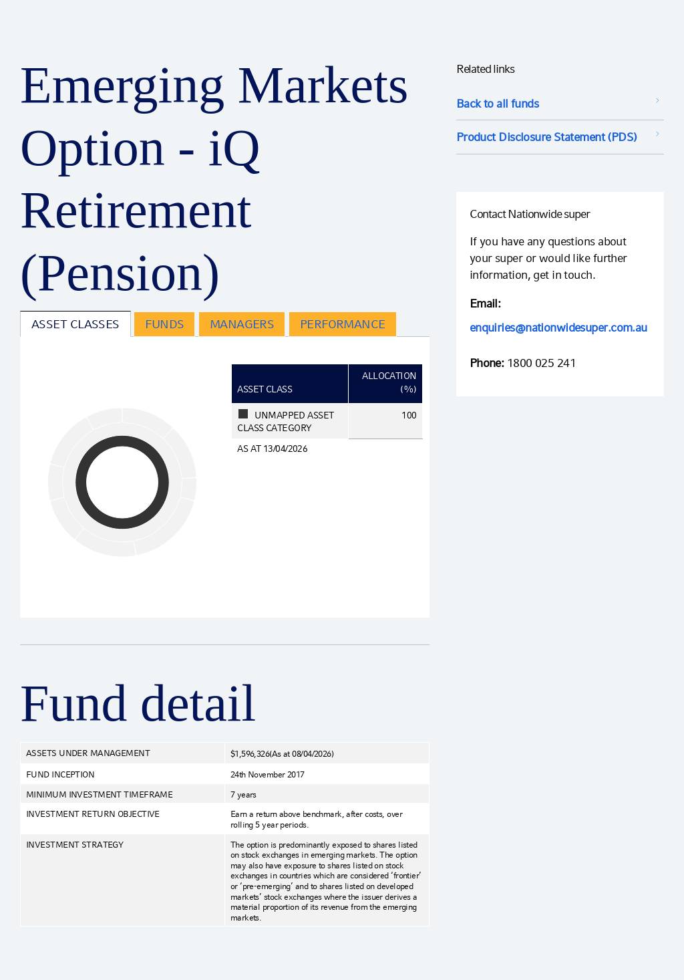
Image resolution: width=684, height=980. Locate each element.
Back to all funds (497, 103)
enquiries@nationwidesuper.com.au (558, 327)
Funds (164, 324)
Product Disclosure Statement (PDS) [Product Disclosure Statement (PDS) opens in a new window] (546, 137)
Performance (342, 324)
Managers (242, 324)
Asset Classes (75, 324)
